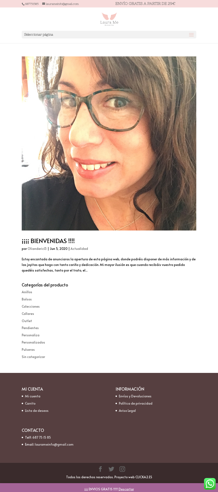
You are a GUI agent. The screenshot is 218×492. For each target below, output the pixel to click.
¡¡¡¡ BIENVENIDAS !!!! (48, 240)
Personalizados (33, 342)
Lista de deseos (37, 410)
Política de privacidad (135, 403)
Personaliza (30, 335)
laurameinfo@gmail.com (54, 444)
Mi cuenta (32, 396)
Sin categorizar (33, 356)
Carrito (30, 403)
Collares (28, 313)
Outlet (27, 321)
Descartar (126, 489)
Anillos (27, 292)
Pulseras (28, 349)
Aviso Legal (127, 410)
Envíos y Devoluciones (135, 396)
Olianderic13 (37, 248)
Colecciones (31, 306)
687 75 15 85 (41, 437)
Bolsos (27, 299)
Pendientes (30, 328)
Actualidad (79, 248)
